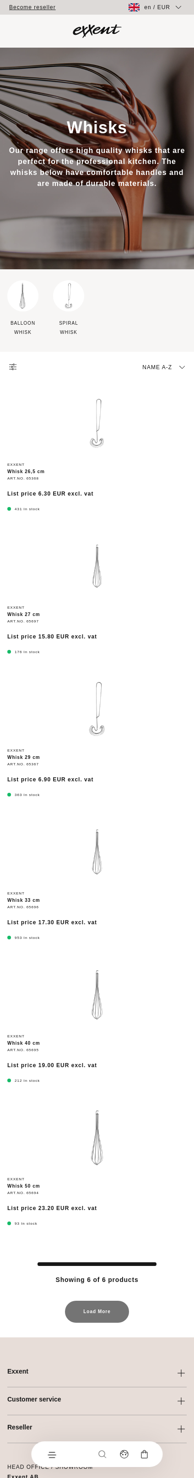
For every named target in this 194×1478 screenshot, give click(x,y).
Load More (97, 1316)
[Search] (102, 1454)
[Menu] (52, 1454)
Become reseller (32, 7)
